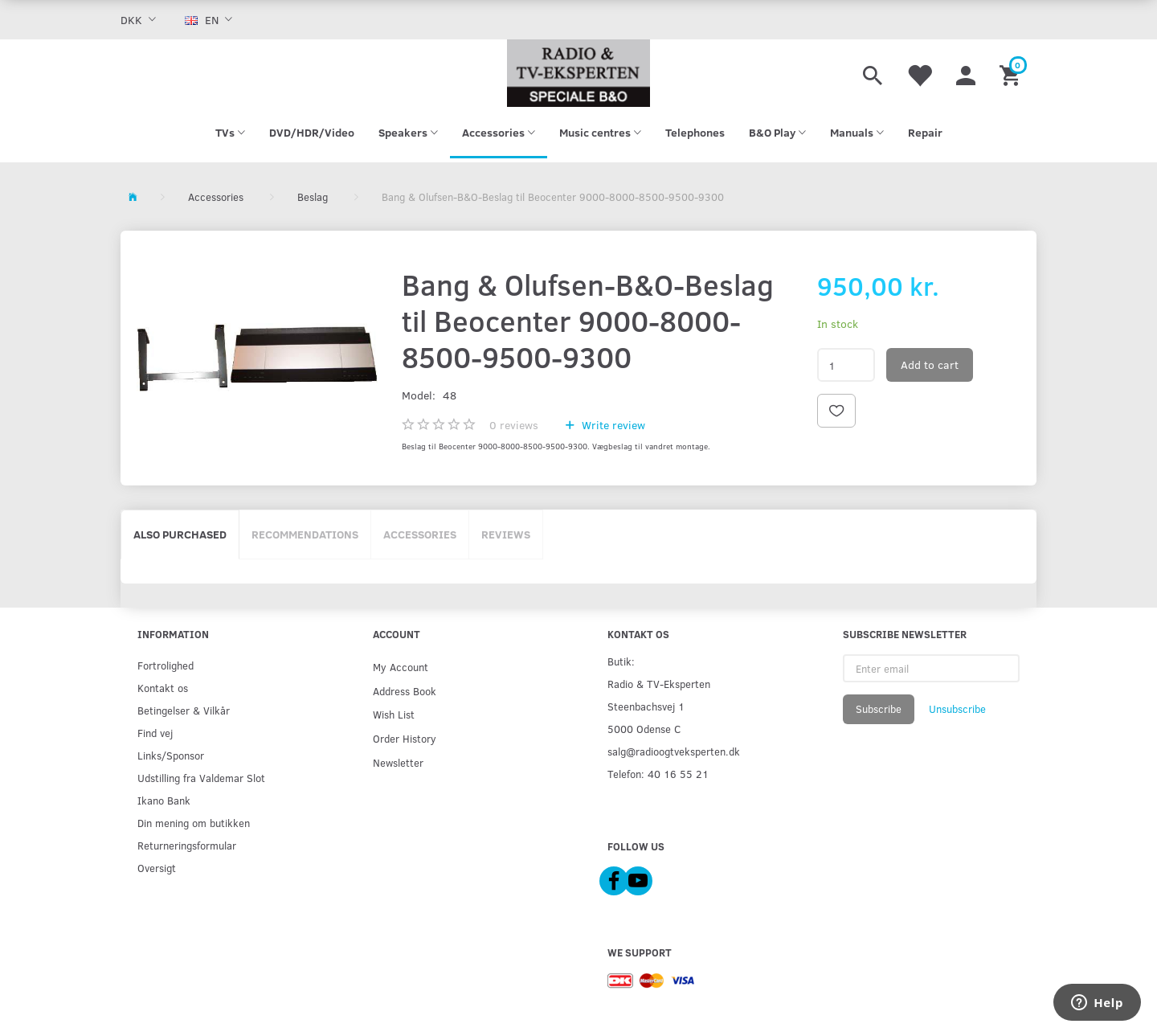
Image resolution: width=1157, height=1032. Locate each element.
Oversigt (156, 867)
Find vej (155, 732)
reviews (513, 424)
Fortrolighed (165, 665)
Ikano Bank (163, 800)
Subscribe (878, 709)
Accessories (419, 534)
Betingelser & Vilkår (183, 710)
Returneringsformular (186, 845)
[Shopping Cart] (1011, 73)
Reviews (505, 534)
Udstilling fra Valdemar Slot (201, 777)
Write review (611, 424)
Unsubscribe (957, 709)
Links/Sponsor (170, 755)
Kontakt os (162, 687)
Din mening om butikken (193, 822)
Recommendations (304, 534)
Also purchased (180, 534)
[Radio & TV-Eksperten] (578, 73)
